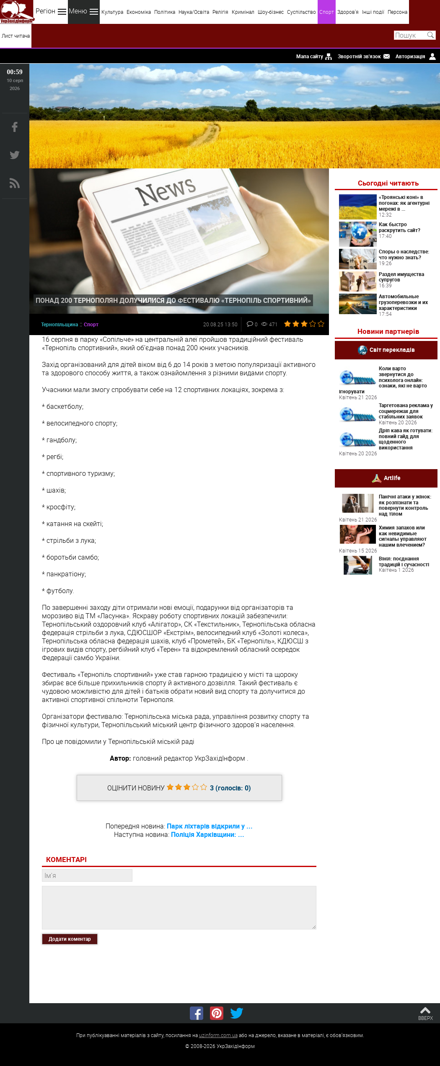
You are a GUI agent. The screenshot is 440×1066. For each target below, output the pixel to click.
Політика (164, 11)
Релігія (220, 11)
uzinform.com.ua (218, 1035)
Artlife (392, 478)
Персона (397, 11)
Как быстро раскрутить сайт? (399, 227)
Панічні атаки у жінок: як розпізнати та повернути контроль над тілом (405, 505)
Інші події (373, 11)
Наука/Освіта (194, 11)
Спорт (326, 11)
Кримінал (243, 11)
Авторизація (410, 56)
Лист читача (16, 35)
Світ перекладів (392, 350)
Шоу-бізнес (271, 11)
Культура (112, 11)
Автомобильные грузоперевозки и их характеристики (403, 302)
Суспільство (301, 11)
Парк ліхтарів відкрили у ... (210, 826)
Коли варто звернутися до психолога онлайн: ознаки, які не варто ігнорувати (383, 380)
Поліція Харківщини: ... (207, 834)
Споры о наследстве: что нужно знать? (404, 254)
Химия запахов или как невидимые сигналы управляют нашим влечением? (403, 536)
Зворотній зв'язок (359, 56)
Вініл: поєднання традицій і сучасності (404, 561)
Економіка (139, 11)
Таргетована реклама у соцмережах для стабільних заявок (406, 411)
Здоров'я (348, 11)
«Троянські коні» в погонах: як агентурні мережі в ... (404, 203)
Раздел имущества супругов (401, 277)
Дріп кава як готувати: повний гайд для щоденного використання (405, 439)
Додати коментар (70, 938)
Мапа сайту (309, 56)
